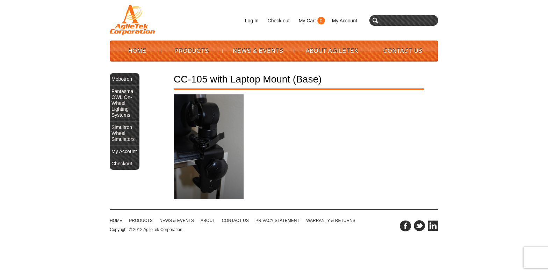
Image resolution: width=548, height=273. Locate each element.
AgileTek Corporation (162, 229)
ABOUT (208, 220)
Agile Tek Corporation (132, 20)
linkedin (433, 225)
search (375, 20)
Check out (279, 20)
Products (192, 51)
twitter (419, 225)
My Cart (307, 20)
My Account (344, 20)
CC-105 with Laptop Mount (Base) (248, 79)
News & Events (258, 51)
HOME (116, 220)
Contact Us (403, 51)
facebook (405, 225)
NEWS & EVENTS (176, 220)
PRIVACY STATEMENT (277, 220)
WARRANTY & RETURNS (330, 220)
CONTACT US (235, 220)
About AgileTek (332, 51)
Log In (252, 20)
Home (137, 51)
